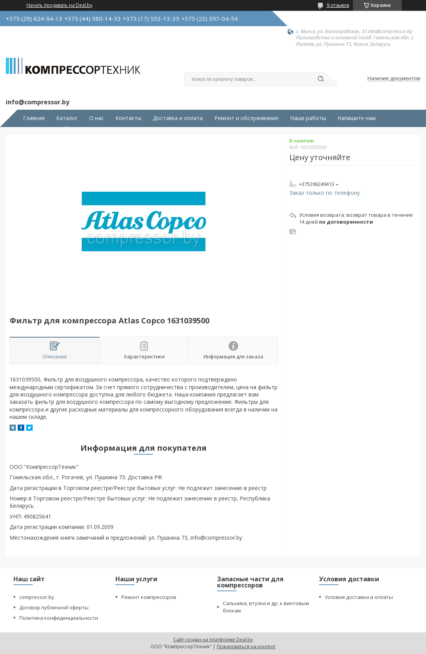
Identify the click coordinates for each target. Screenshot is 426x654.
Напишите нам (356, 118)
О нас (96, 118)
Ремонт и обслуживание (246, 118)
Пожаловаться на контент (246, 646)
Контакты (128, 118)
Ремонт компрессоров (148, 597)
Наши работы (308, 118)
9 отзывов (338, 5)
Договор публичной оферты (54, 607)
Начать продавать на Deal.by (59, 5)
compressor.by (36, 597)
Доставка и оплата (178, 118)
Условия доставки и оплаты (359, 597)
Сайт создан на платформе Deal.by (213, 639)
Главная (34, 118)
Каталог (67, 118)
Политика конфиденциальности (58, 617)
